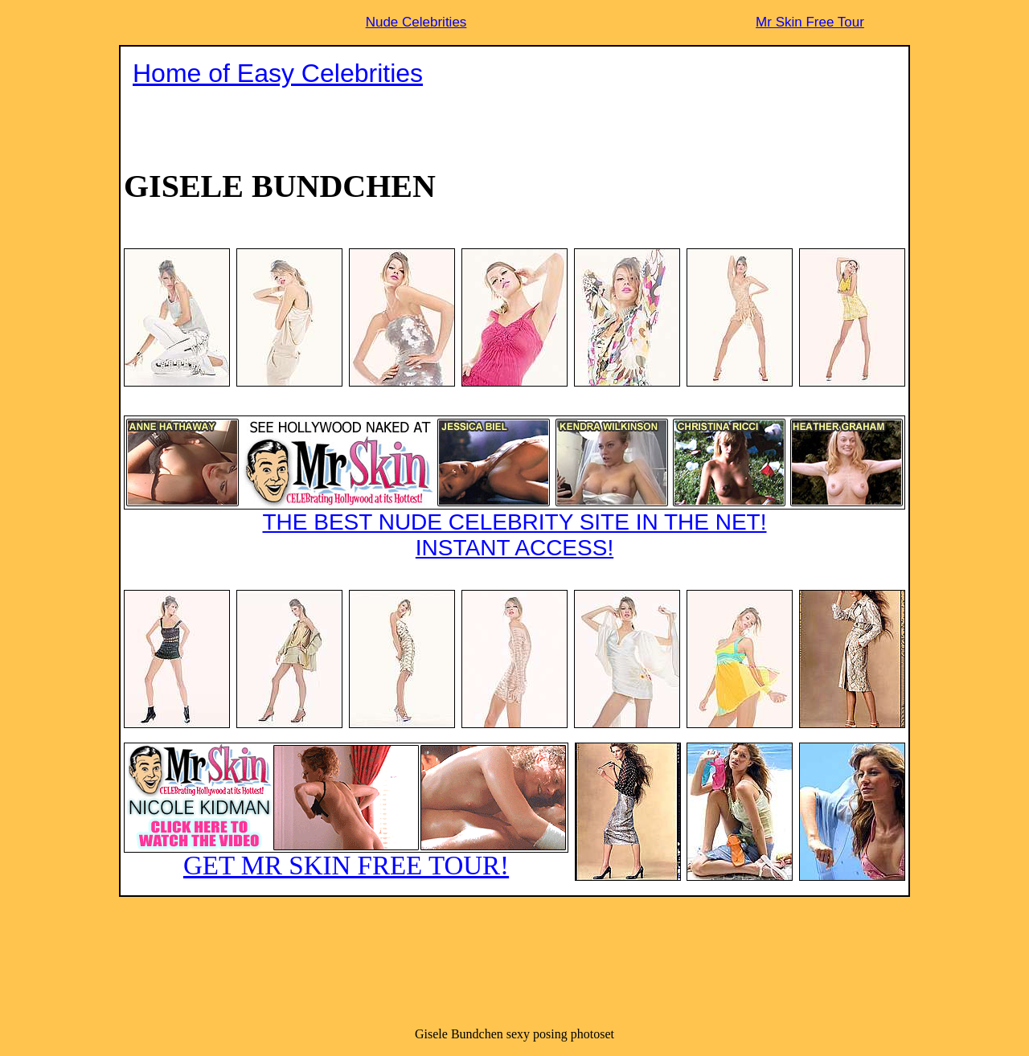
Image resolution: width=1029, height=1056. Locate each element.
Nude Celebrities (416, 22)
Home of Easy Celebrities (278, 73)
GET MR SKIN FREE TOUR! (346, 811)
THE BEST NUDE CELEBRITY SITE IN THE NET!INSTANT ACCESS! (514, 487)
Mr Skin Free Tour (810, 22)
